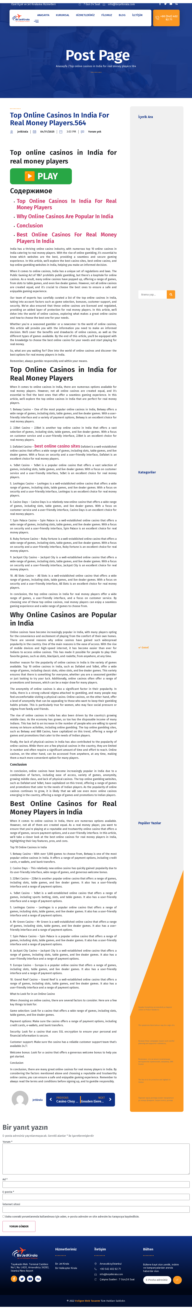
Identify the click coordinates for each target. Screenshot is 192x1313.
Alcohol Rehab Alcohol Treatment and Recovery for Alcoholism (155, 1019)
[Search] (171, 294)
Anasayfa (43, 15)
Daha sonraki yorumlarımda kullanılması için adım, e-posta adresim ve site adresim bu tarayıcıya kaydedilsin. (72, 1216)
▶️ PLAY (41, 176)
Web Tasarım (92, 1301)
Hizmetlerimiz (85, 15)
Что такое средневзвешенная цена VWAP (154, 1053)
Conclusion (30, 225)
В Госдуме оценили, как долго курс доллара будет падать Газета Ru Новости (155, 1092)
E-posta (8, 1191)
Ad (5, 1179)
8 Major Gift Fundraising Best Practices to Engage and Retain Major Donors (156, 1035)
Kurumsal (62, 15)
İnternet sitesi (11, 1204)
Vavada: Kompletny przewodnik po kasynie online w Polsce (152, 1001)
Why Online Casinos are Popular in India (65, 216)
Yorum (7, 1141)
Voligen (79, 1301)
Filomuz (106, 15)
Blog (122, 15)
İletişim (137, 15)
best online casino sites (57, 446)
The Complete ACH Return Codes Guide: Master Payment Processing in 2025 (155, 1074)
